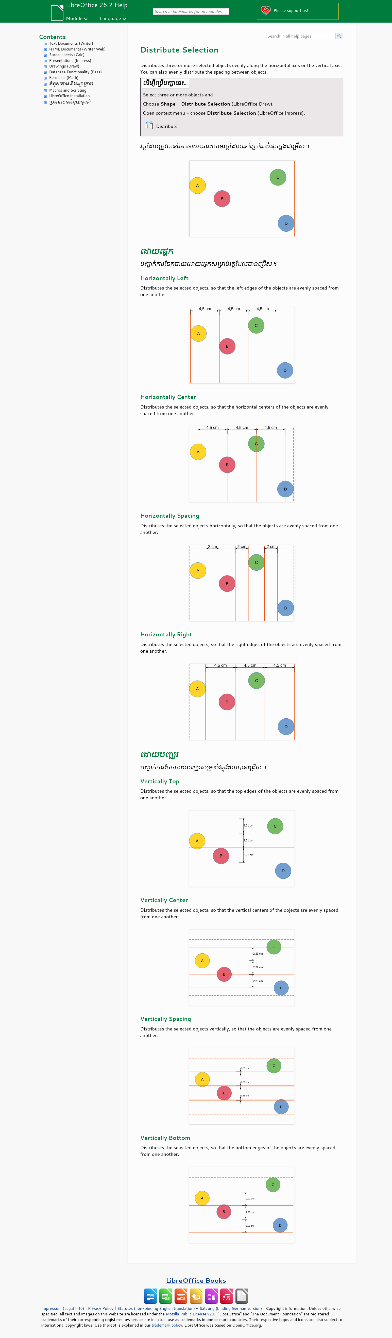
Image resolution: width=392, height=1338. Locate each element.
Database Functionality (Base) (75, 72)
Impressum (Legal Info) (62, 1308)
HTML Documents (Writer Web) (77, 49)
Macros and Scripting (68, 90)
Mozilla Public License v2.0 (190, 1314)
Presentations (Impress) (70, 60)
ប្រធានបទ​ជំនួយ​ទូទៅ (70, 102)
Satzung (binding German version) (230, 1308)
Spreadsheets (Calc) (66, 54)
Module (74, 18)
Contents (52, 37)
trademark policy (167, 1325)
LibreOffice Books (196, 1280)
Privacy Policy (100, 1308)
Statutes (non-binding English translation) (156, 1308)
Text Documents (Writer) (71, 43)
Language (110, 18)
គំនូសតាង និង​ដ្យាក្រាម (71, 84)
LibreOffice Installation (69, 95)
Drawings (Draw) (64, 66)
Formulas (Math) (64, 77)
